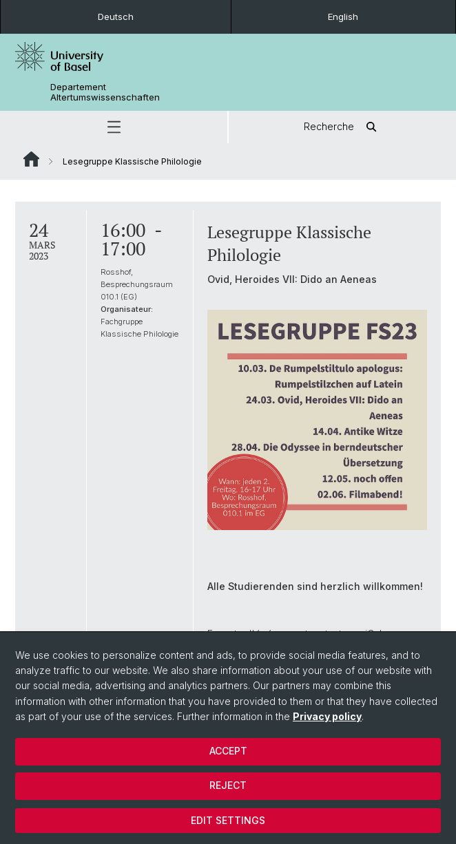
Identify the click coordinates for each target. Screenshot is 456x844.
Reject (228, 785)
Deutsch (116, 16)
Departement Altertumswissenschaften (105, 92)
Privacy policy (327, 716)
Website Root (31, 159)
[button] (113, 127)
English (343, 16)
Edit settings (228, 820)
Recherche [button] (343, 127)
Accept (228, 751)
